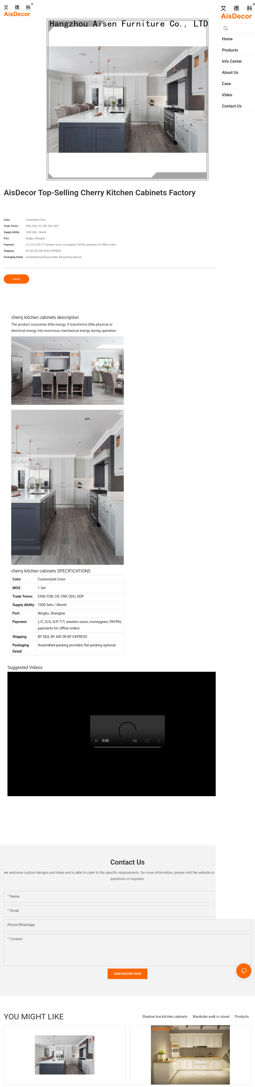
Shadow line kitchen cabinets (165, 1017)
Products (242, 1017)
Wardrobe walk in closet (210, 1017)
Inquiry (16, 279)
